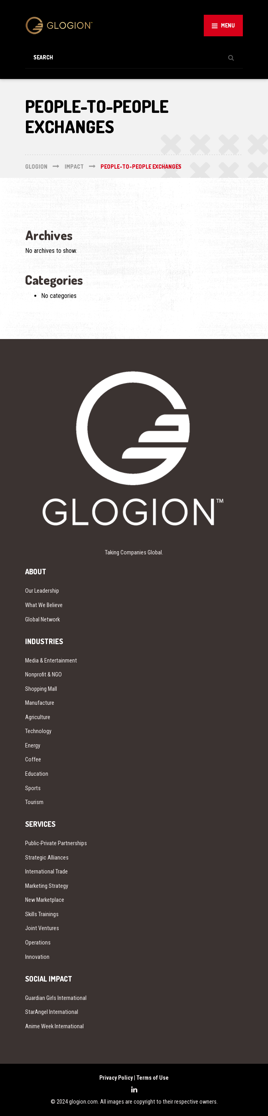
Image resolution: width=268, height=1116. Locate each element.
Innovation (37, 957)
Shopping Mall (41, 689)
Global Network (42, 619)
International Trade (46, 871)
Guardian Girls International (56, 998)
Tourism (34, 802)
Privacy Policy (116, 1078)
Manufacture (39, 703)
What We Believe (44, 605)
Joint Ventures (42, 928)
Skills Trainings (42, 914)
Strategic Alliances (47, 857)
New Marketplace (44, 900)
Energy (32, 745)
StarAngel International (51, 1012)
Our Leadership (42, 591)
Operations (38, 942)
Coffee (33, 759)
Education (36, 774)
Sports (33, 788)
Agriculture (37, 717)
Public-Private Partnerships (56, 843)
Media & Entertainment (51, 660)
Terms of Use (152, 1078)
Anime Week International (54, 1026)
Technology (38, 731)
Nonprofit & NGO (43, 674)
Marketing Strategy (46, 886)
